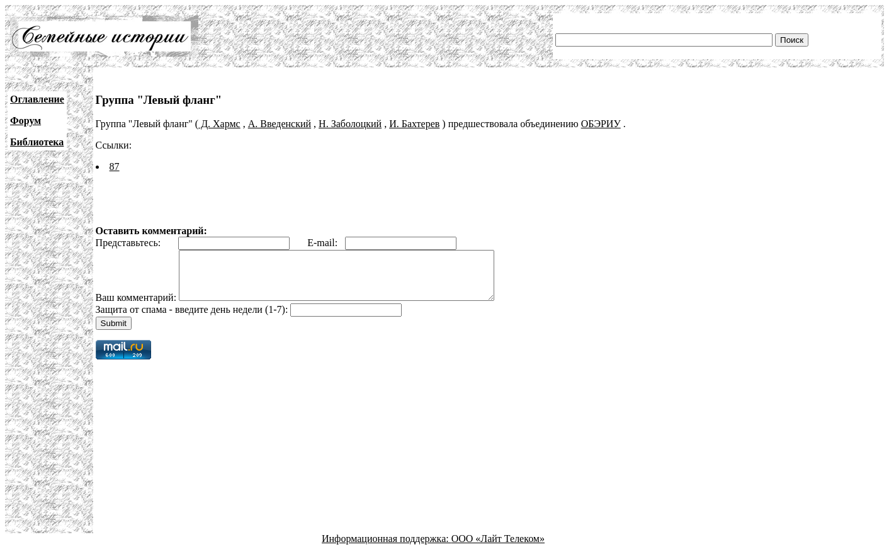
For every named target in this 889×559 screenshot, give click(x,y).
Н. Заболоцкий (350, 123)
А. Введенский (279, 123)
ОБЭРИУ (601, 123)
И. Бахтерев (414, 123)
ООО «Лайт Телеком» (498, 548)
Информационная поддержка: (386, 548)
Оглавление (37, 99)
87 (115, 166)
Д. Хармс (219, 123)
